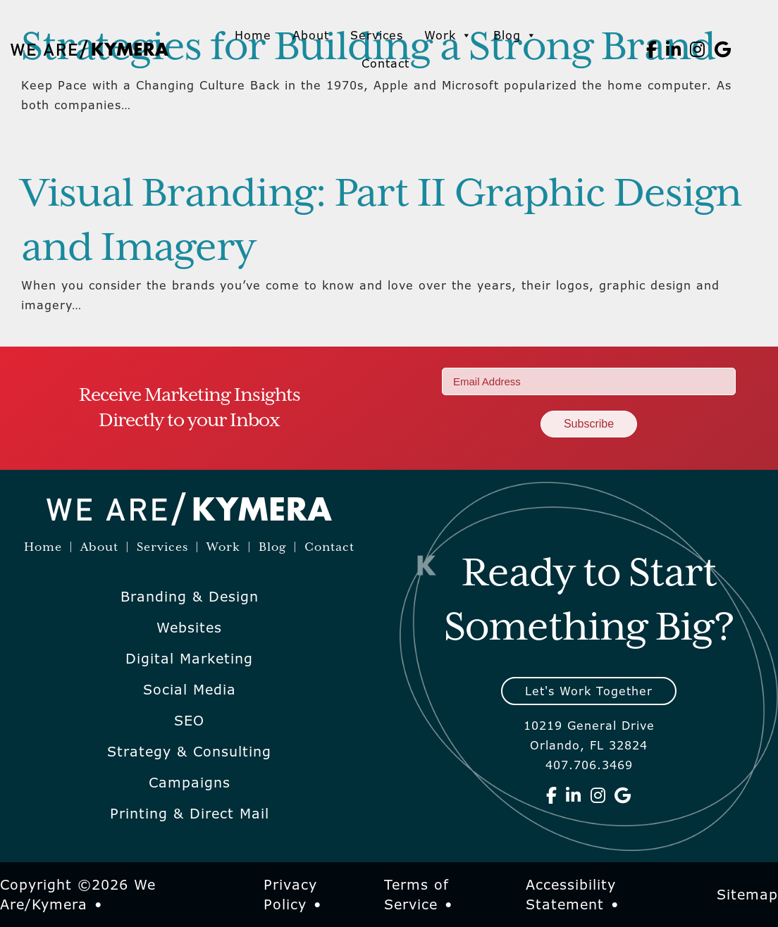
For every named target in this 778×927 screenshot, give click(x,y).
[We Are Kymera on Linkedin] (673, 49)
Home (253, 35)
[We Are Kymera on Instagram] (697, 49)
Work (448, 35)
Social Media (189, 689)
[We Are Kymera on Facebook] (651, 49)
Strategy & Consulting (189, 751)
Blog (515, 35)
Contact (385, 63)
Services (376, 35)
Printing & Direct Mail (189, 813)
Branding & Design (190, 596)
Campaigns (189, 782)
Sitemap (747, 894)
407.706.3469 (589, 765)
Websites (189, 627)
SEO (189, 720)
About (310, 35)
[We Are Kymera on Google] (723, 49)
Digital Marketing (189, 658)
